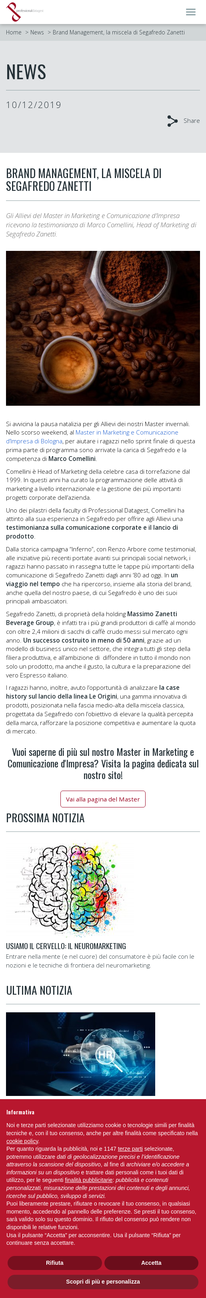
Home (14, 32)
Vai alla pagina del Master (103, 799)
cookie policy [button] (22, 1141)
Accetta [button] (151, 1263)
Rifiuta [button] (55, 1263)
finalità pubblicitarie (88, 1180)
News (37, 32)
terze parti (130, 1149)
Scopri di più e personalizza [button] (103, 1281)
